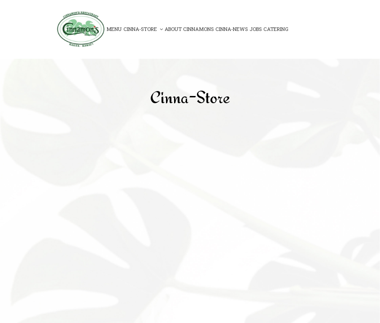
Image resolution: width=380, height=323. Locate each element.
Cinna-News (231, 29)
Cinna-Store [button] (143, 29)
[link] (80, 29)
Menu (114, 29)
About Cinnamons (189, 29)
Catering (275, 29)
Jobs (255, 29)
